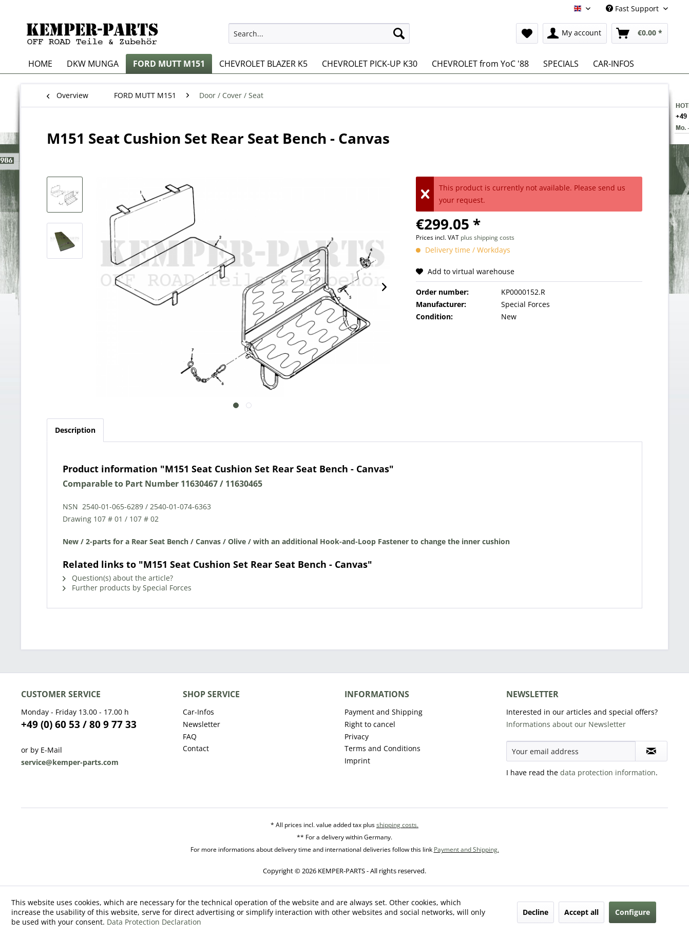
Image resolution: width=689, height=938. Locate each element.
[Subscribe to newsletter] (651, 751)
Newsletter (201, 724)
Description (75, 430)
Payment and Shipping (383, 712)
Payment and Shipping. (466, 849)
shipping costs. (397, 824)
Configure (632, 912)
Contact (196, 748)
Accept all (581, 912)
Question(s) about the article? (118, 578)
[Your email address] (571, 751)
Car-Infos (198, 712)
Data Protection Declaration (154, 922)
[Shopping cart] (639, 33)
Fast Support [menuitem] (633, 8)
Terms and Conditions (382, 748)
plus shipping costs (487, 237)
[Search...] (319, 33)
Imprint (357, 760)
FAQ (190, 736)
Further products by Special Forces (127, 587)
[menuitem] (319, 33)
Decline (535, 912)
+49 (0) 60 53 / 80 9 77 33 (79, 724)
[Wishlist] (527, 33)
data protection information (608, 772)
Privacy (356, 736)
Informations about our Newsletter (566, 724)
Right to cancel (369, 724)
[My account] (575, 33)
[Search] (399, 33)
